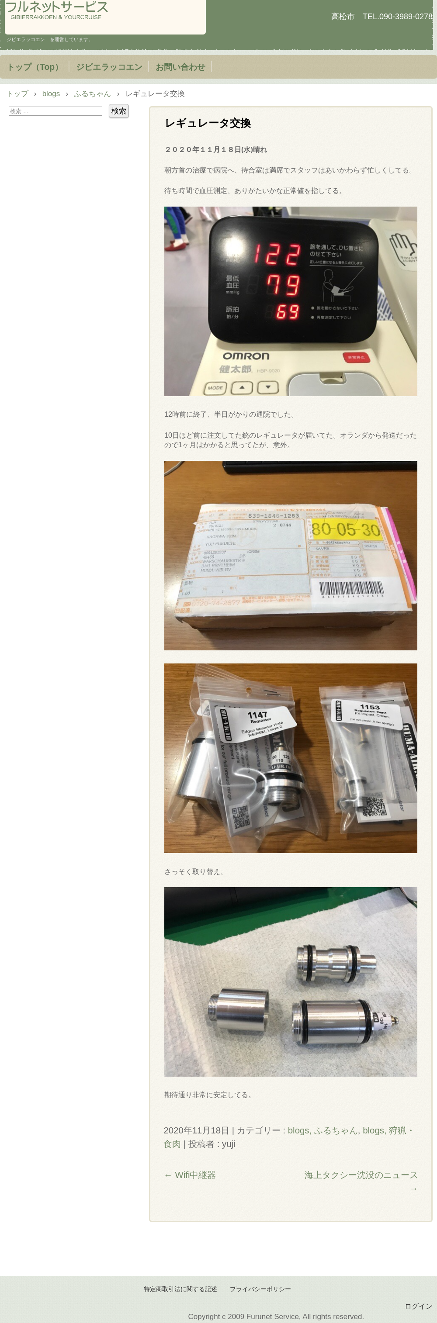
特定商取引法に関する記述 (180, 1289)
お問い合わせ (180, 67)
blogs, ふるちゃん (323, 1130)
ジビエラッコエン (109, 67)
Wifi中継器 (189, 1175)
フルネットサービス (105, 17)
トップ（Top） (35, 67)
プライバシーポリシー (260, 1289)
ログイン (419, 1306)
